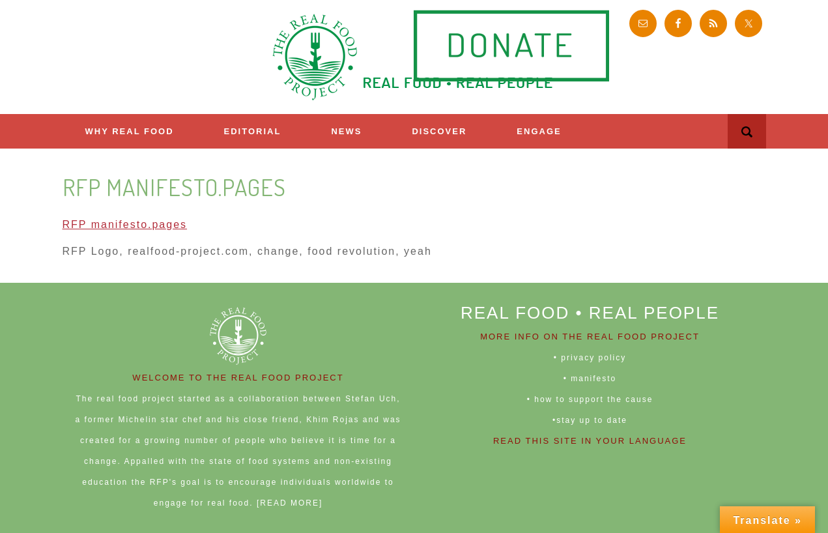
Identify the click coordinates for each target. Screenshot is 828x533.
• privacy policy (590, 357)
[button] (747, 131)
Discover (439, 131)
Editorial (252, 131)
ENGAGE (539, 131)
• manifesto (590, 378)
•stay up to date (589, 420)
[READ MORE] (289, 503)
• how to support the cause (590, 399)
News (346, 131)
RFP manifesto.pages (125, 224)
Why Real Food (129, 131)
